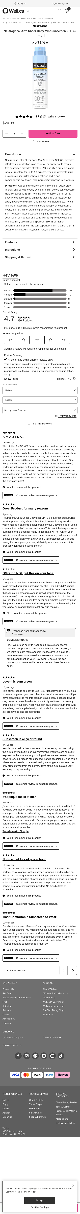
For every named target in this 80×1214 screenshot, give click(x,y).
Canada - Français (52, 1037)
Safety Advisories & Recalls (17, 997)
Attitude (7, 1112)
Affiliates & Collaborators (55, 993)
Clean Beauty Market (66, 1102)
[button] (6, 133)
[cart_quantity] (14, 133)
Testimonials (49, 997)
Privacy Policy (29, 1191)
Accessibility (9, 1018)
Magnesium (62, 1119)
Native (6, 1100)
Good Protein (36, 1100)
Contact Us (8, 989)
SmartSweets (36, 1112)
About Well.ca (50, 989)
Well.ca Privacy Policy (53, 1002)
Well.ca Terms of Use (53, 1006)
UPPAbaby (34, 1108)
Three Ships (35, 1104)
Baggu (6, 1104)
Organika (7, 1117)
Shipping (7, 1006)
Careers (7, 1023)
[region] (39, 1196)
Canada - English (14, 1037)
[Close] (73, 1185)
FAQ (5, 1002)
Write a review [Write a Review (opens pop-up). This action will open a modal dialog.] (56, 116)
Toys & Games (63, 1107)
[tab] (40, 154)
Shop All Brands (37, 1117)
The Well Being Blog (53, 1010)
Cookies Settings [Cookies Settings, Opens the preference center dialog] (40, 1207)
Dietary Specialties (65, 1123)
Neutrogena (40, 26)
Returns (7, 1010)
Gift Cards (8, 993)
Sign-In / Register (60, 3)
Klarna (6, 1014)
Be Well (48, 1014)
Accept (40, 1200)
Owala (6, 1108)
